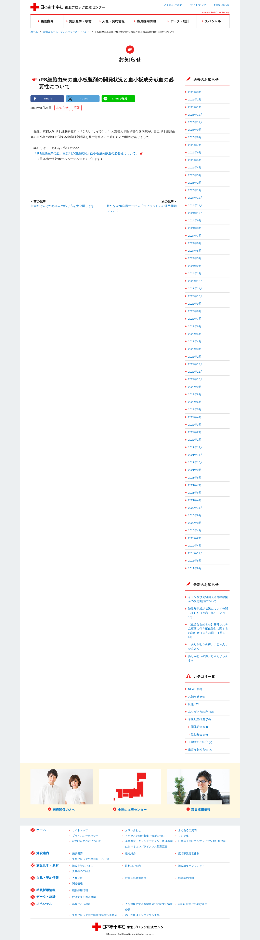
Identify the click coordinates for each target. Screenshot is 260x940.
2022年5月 (195, 409)
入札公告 (77, 878)
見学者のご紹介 (81, 871)
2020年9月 (195, 515)
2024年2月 (195, 265)
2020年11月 (195, 507)
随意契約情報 (186, 878)
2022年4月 (195, 417)
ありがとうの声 (81, 904)
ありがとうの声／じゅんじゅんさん (208, 658)
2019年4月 (195, 545)
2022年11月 (195, 371)
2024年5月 (195, 250)
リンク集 (183, 835)
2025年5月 (195, 160)
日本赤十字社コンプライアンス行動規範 (202, 841)
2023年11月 (195, 288)
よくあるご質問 (173, 4)
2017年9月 (195, 568)
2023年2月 (195, 356)
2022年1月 (195, 439)
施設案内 (42, 853)
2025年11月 (195, 122)
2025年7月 (195, 145)
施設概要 (77, 853)
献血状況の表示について (86, 841)
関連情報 (77, 883)
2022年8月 (195, 394)
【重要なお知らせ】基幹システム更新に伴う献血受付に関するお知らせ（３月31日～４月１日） (208, 630)
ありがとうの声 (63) (201, 711)
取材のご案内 (133, 865)
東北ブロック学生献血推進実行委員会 (94, 914)
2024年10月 (195, 213)
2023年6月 (195, 326)
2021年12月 (195, 447)
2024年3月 (195, 258)
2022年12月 (195, 364)
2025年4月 (195, 167)
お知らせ (62, 107)
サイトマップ (198, 4)
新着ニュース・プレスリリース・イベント (66, 31)
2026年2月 (195, 99)
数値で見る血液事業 (84, 897)
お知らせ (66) (196, 696)
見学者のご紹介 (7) (200, 742)
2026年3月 (195, 92)
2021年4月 (195, 500)
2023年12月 (195, 280)
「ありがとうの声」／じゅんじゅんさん (208, 646)
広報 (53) (193, 704)
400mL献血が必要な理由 (192, 904)
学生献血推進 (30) (199, 719)
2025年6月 (195, 152)
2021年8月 (195, 477)
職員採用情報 (46, 890)
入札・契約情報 (47, 877)
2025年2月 (195, 182)
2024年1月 (195, 273)
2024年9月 (195, 220)
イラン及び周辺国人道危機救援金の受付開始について (208, 599)
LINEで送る (120, 98)
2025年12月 (195, 114)
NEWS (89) (195, 689)
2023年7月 (195, 318)
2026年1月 (195, 107)
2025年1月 (195, 190)
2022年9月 (195, 386)
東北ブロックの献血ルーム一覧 (90, 858)
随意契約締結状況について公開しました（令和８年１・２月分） (208, 613)
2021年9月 (195, 469)
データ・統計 (46, 896)
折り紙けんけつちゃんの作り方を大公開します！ (64, 206)
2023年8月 (195, 311)
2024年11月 (195, 205)
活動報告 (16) (199, 734)
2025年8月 (195, 137)
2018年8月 (195, 560)
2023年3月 (195, 348)
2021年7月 (195, 485)
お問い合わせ (222, 4)
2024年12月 (195, 197)
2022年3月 (195, 424)
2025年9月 (195, 129)
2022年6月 (195, 401)
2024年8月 (195, 228)
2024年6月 (195, 243)
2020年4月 (195, 530)
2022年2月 (195, 432)
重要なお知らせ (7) (200, 749)
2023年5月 (195, 333)
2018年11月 (195, 553)
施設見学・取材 (47, 865)
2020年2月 (195, 538)
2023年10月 (195, 296)
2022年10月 (195, 379)
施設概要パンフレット (191, 865)
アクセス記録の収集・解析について (146, 835)
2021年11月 (195, 454)
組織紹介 (130, 853)
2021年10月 (195, 462)
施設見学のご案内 (82, 865)
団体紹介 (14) (199, 726)
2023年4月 (195, 341)
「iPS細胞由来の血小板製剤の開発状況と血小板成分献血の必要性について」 (86, 153)
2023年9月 (195, 303)
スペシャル (44, 903)
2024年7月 (195, 235)
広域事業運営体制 (188, 853)
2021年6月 (195, 492)
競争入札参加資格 (135, 878)
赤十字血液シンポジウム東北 (142, 914)
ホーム (34, 31)
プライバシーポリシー (85, 835)
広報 (77, 107)
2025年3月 (195, 175)
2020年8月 (195, 522)
